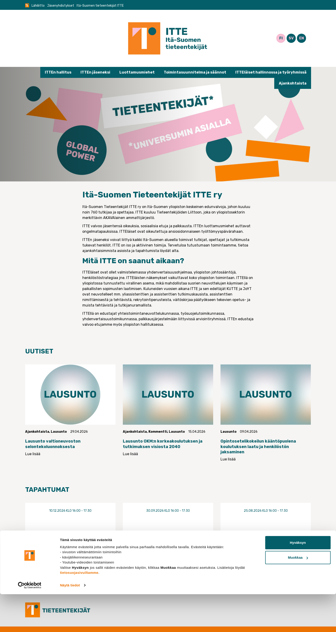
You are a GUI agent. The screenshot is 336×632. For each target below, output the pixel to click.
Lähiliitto (38, 6)
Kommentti (157, 432)
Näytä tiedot (70, 623)
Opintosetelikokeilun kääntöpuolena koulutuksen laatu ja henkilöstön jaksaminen (258, 446)
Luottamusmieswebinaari (70, 539)
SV (291, 38)
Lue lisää (32, 454)
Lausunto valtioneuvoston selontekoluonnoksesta (53, 444)
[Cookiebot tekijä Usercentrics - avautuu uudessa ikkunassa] (30, 623)
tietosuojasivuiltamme (79, 610)
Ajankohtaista (292, 83)
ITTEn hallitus (58, 72)
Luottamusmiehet (137, 72)
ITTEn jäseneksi (95, 72)
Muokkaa (298, 595)
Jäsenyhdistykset (60, 6)
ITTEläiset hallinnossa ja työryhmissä (270, 72)
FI (281, 38)
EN (301, 38)
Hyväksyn (298, 580)
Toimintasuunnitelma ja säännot (195, 72)
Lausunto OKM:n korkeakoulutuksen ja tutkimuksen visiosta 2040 (162, 444)
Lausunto (59, 432)
